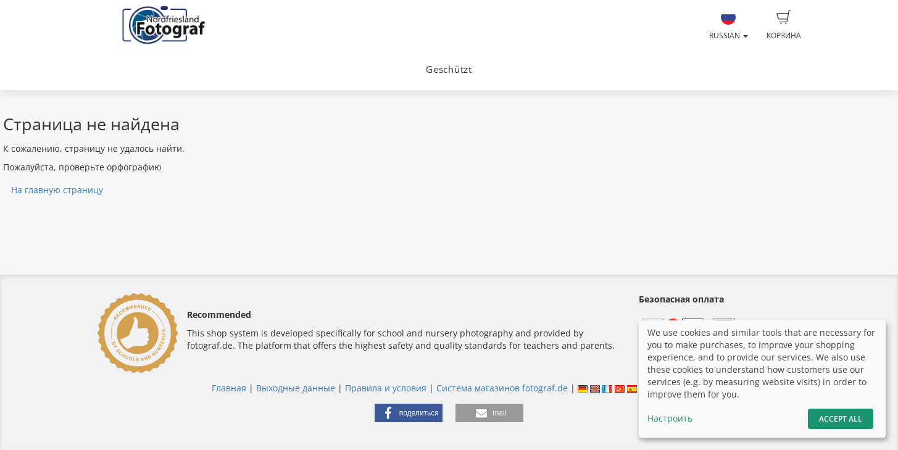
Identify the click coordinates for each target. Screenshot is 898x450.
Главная (229, 388)
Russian (728, 25)
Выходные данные (295, 388)
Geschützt (449, 69)
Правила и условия (385, 388)
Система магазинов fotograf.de (502, 388)
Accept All (840, 419)
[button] (409, 413)
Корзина (784, 25)
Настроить (669, 418)
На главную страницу (57, 190)
